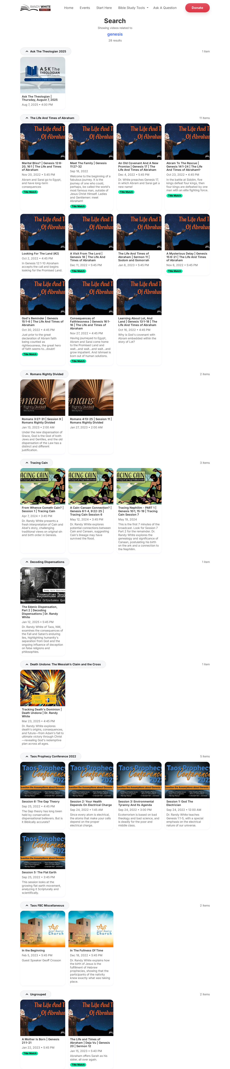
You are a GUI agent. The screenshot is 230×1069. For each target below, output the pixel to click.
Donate (197, 8)
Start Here (104, 8)
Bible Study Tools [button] (132, 8)
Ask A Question (165, 8)
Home (68, 8)
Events (85, 8)
